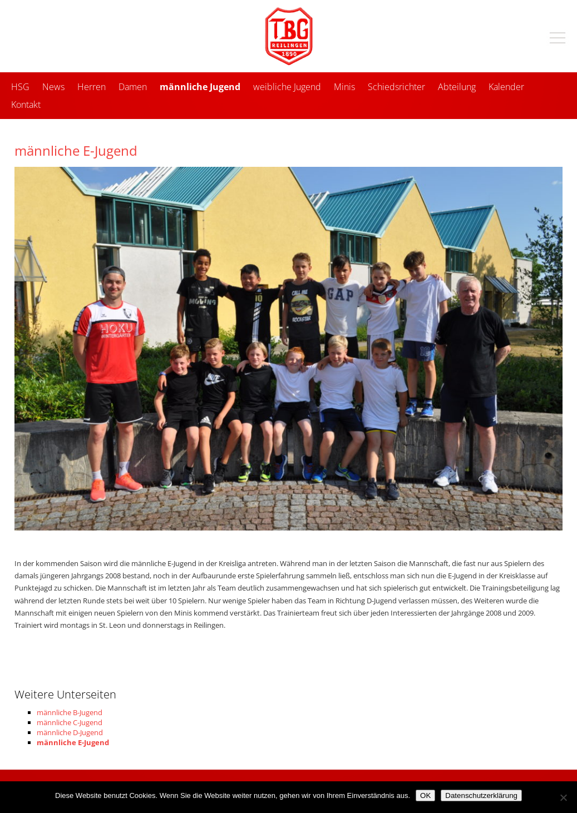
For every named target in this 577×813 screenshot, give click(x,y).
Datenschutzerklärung (481, 795)
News (53, 87)
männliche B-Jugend (69, 712)
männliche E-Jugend (73, 742)
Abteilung (457, 87)
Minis (344, 87)
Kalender (506, 87)
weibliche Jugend (287, 87)
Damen (133, 87)
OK (425, 795)
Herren (91, 87)
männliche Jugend (200, 87)
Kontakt (26, 104)
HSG (20, 87)
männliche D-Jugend (70, 732)
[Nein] (563, 797)
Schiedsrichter (396, 87)
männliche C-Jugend (69, 722)
